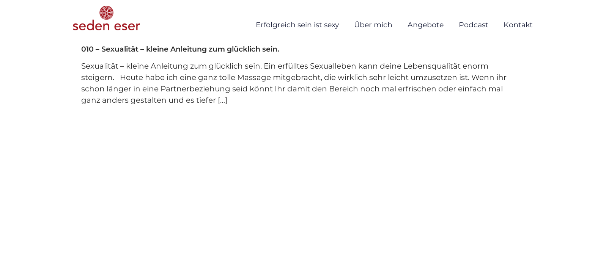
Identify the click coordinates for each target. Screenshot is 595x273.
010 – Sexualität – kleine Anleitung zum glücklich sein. (180, 49)
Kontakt (518, 24)
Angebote (426, 24)
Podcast (473, 24)
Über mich (373, 24)
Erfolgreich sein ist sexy (297, 24)
